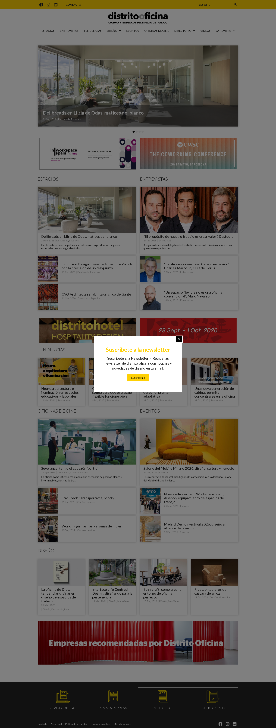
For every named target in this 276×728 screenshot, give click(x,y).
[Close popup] (179, 339)
